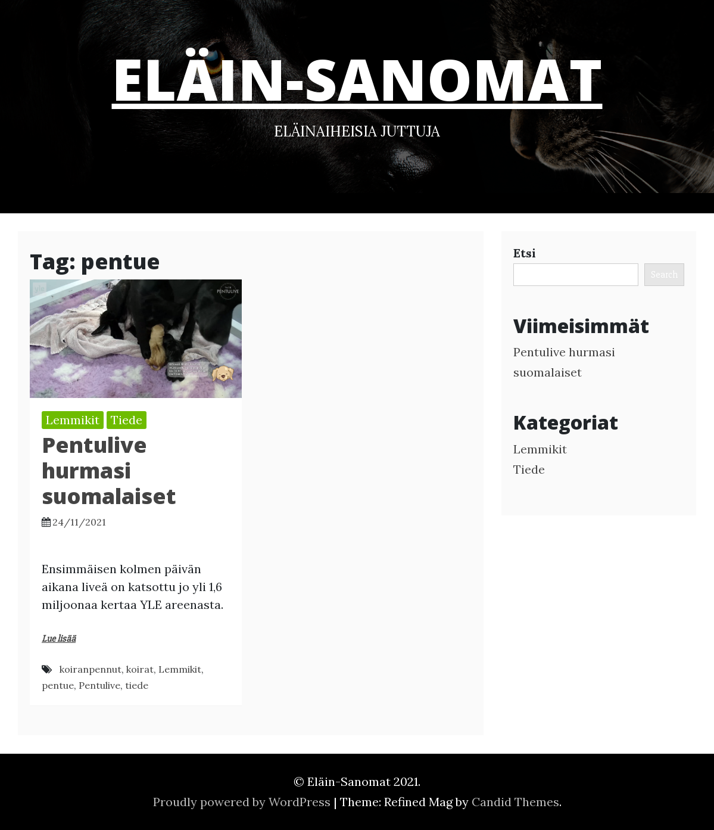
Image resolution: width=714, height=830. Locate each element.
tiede (136, 685)
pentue (58, 685)
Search (664, 275)
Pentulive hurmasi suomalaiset (109, 470)
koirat (140, 669)
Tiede (126, 419)
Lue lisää (59, 639)
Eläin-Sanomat (357, 78)
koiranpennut (90, 669)
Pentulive (99, 685)
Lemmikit (72, 419)
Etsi (524, 252)
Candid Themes (515, 801)
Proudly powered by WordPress (243, 801)
